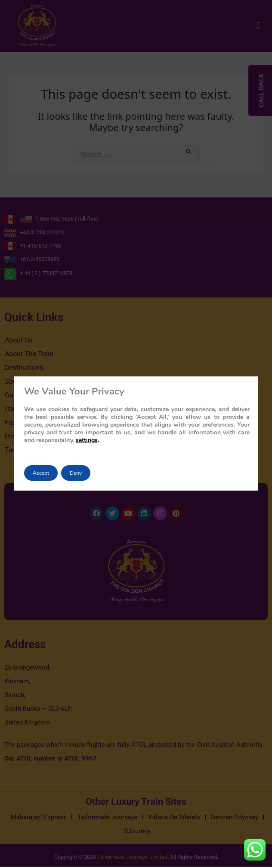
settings (87, 440)
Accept (41, 473)
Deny (76, 473)
